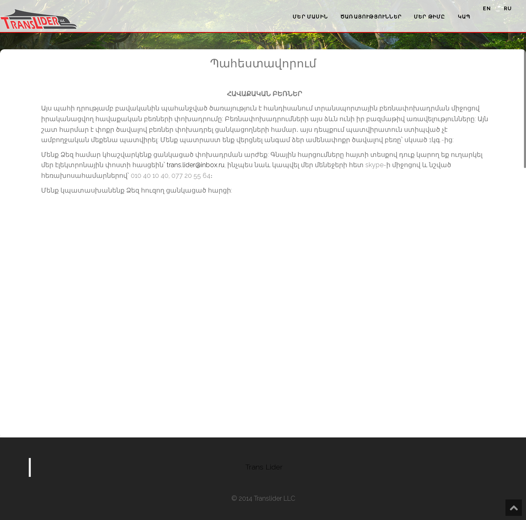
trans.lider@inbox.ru (195, 165)
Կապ (464, 17)
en (487, 9)
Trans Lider (264, 467)
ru (508, 9)
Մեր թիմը (429, 17)
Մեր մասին (310, 17)
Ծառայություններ (370, 17)
